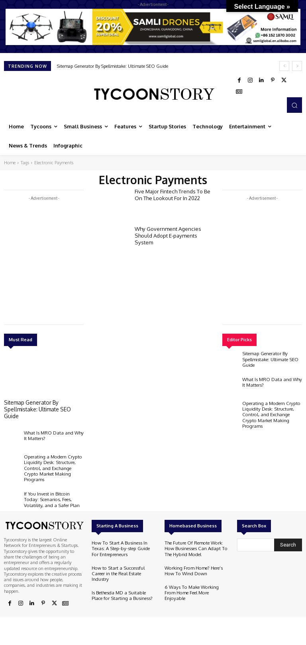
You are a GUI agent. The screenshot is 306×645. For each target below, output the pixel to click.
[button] (294, 104)
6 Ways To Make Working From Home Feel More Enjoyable (195, 580)
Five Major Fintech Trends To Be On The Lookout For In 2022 (172, 194)
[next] (297, 66)
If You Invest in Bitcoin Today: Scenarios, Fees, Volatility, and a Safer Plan (53, 490)
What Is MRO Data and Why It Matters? (52, 434)
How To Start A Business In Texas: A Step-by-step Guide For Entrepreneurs (122, 540)
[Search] (288, 536)
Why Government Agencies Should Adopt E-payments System (167, 234)
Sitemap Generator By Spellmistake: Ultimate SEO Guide (112, 66)
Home (10, 162)
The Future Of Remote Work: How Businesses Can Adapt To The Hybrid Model (193, 540)
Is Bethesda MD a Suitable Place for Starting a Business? (122, 580)
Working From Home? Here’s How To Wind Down (193, 561)
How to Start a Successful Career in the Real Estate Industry (123, 561)
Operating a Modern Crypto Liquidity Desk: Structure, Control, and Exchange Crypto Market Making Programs (53, 463)
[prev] (284, 66)
